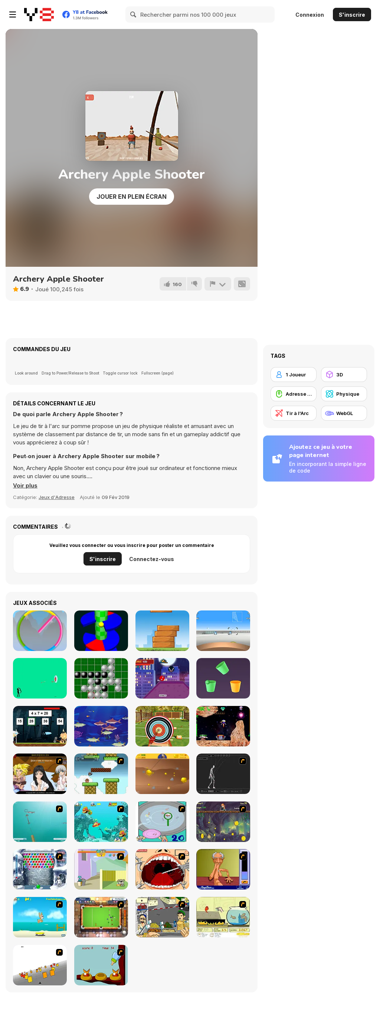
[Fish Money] (223, 821)
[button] (25, 486)
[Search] (133, 14)
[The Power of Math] (40, 726)
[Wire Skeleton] (223, 774)
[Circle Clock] (40, 630)
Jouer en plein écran (131, 196)
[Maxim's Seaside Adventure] (40, 917)
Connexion (309, 15)
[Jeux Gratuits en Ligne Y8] (39, 14)
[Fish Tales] (101, 821)
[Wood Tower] (162, 630)
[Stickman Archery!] (40, 678)
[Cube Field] (40, 965)
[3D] (344, 374)
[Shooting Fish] (40, 821)
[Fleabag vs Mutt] (101, 869)
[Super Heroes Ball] (162, 678)
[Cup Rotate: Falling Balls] (223, 678)
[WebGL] (344, 413)
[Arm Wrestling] (223, 869)
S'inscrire (352, 15)
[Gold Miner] (162, 774)
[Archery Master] (162, 726)
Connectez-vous (151, 559)
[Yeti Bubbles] (40, 869)
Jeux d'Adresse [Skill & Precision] (57, 497)
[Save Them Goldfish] (223, 917)
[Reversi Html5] (101, 678)
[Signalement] (217, 284)
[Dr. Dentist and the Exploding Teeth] (162, 869)
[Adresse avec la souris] (294, 393)
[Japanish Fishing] (162, 821)
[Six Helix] (101, 630)
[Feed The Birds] (101, 965)
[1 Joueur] (294, 374)
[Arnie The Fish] (101, 726)
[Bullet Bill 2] (101, 774)
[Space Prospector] (223, 726)
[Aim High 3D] (223, 630)
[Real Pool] (101, 917)
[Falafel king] (162, 917)
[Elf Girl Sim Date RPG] (40, 774)
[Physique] (344, 393)
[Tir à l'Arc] (294, 413)
